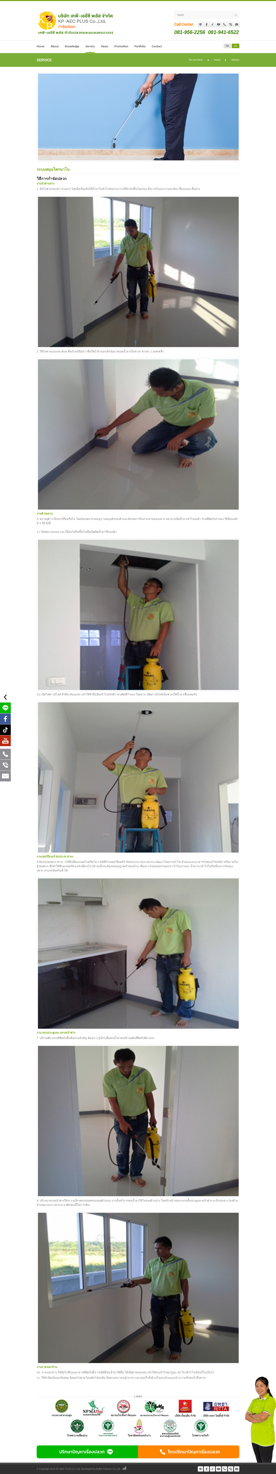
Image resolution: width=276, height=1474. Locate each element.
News (104, 46)
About (55, 46)
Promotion (121, 46)
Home (41, 46)
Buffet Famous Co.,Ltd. (108, 1469)
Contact (157, 46)
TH (227, 46)
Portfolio (140, 46)
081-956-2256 (189, 32)
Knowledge (72, 46)
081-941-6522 (223, 32)
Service (90, 46)
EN (235, 46)
